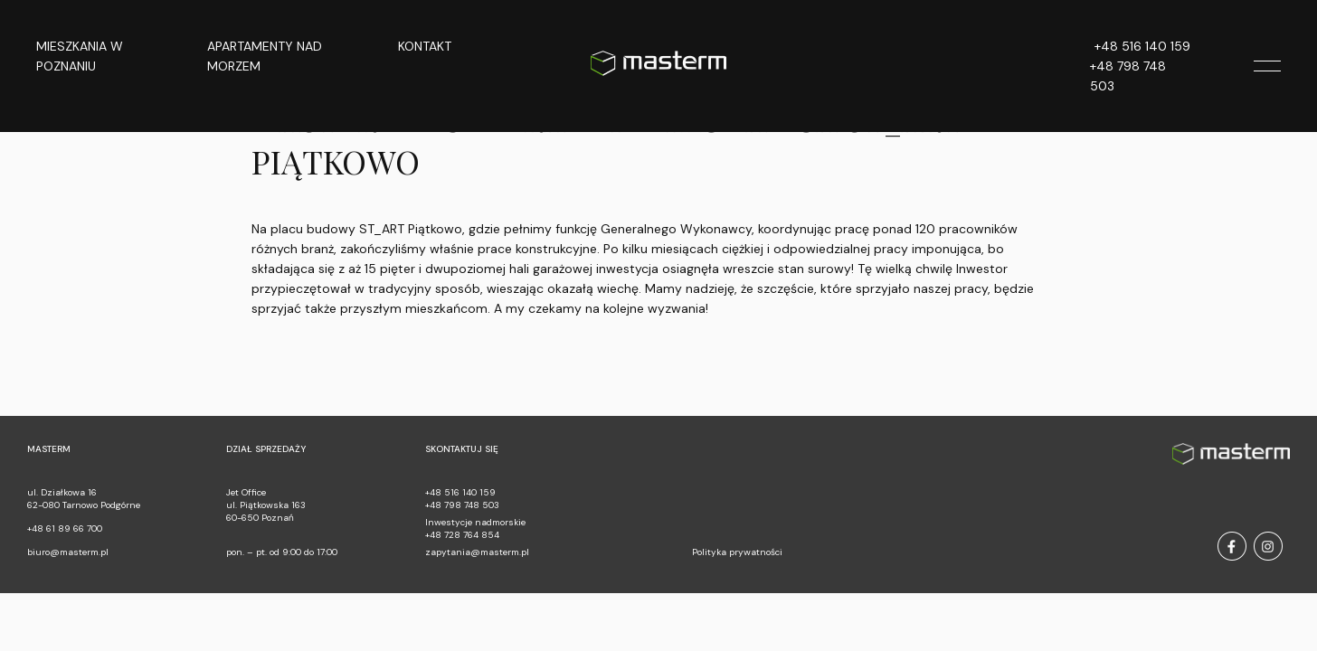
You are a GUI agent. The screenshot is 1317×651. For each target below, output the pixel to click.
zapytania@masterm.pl (477, 552)
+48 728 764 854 (462, 535)
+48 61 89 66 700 (64, 528)
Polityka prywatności (737, 552)
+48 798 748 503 (1128, 76)
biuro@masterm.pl (68, 552)
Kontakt (424, 46)
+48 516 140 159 (1142, 46)
